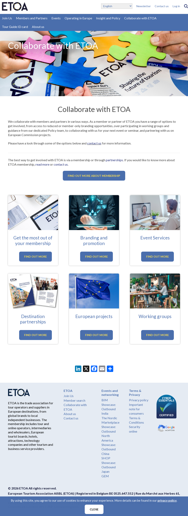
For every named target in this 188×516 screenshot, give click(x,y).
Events (56, 18)
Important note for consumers (136, 409)
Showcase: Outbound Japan (108, 467)
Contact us (162, 6)
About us (38, 27)
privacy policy (167, 500)
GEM (105, 476)
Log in (176, 6)
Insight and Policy (108, 18)
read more (42, 164)
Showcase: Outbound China (108, 449)
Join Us (7, 18)
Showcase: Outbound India (108, 409)
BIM (104, 400)
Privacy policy (138, 400)
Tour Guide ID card (15, 27)
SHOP (105, 458)
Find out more (35, 256)
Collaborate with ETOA (140, 18)
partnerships (114, 160)
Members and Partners (31, 18)
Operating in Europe (78, 18)
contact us (94, 143)
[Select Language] (116, 6)
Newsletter (143, 6)
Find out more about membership (94, 175)
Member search (74, 400)
